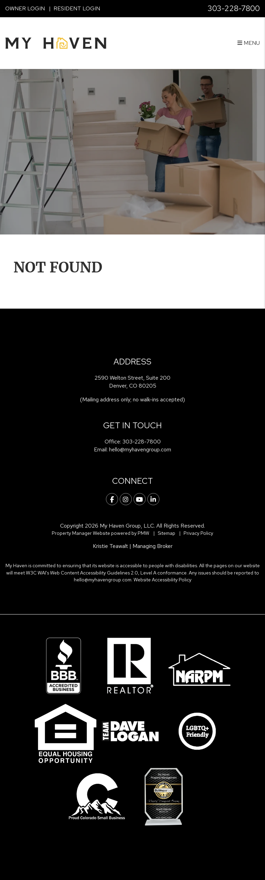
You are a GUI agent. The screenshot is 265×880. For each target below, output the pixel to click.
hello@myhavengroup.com (140, 449)
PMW (143, 533)
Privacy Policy (198, 533)
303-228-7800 (234, 8)
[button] (112, 499)
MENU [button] (248, 43)
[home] (55, 42)
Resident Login (76, 8)
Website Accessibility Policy (163, 580)
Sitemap (166, 533)
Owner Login (25, 8)
